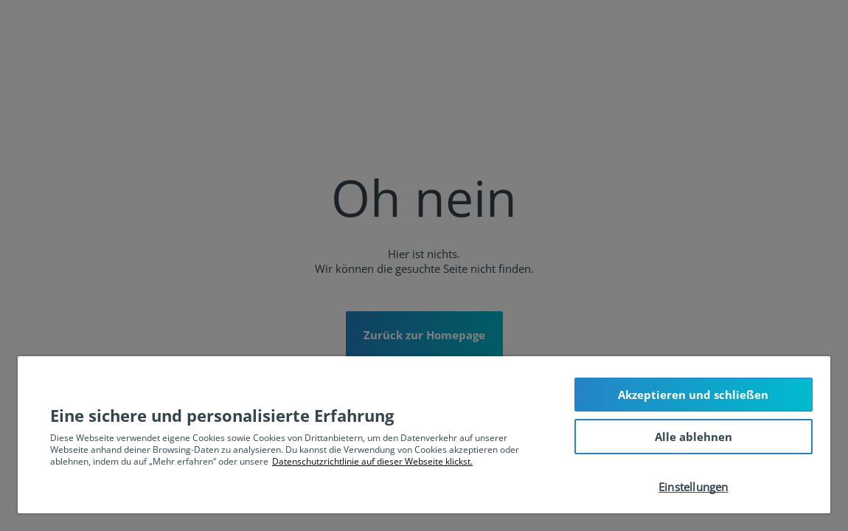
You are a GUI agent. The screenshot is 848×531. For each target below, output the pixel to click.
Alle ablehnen (693, 436)
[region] (424, 434)
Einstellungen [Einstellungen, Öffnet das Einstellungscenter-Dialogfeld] (693, 486)
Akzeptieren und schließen (693, 394)
